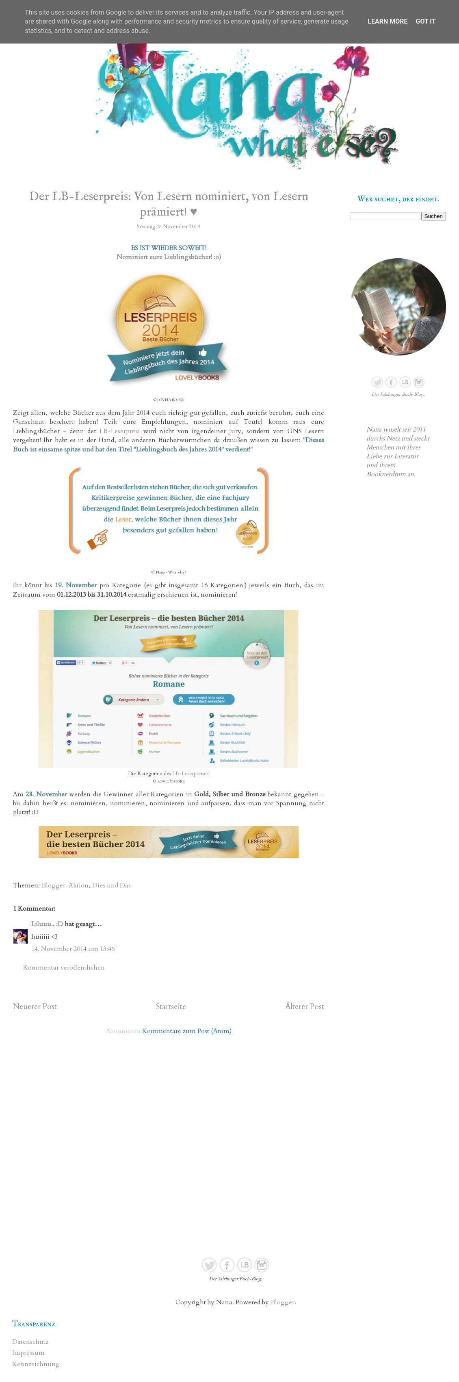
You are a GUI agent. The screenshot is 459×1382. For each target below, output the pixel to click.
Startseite (171, 1006)
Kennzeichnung (36, 1364)
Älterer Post (304, 1006)
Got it (425, 21)
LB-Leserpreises (190, 773)
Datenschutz (30, 1341)
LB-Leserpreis (120, 431)
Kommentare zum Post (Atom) (187, 1031)
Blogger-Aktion (65, 885)
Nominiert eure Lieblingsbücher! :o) (169, 257)
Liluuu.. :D (47, 924)
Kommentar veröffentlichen (64, 967)
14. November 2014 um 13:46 (73, 948)
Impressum (28, 1352)
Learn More (387, 21)
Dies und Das (111, 885)
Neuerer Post (35, 1006)
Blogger (282, 1302)
